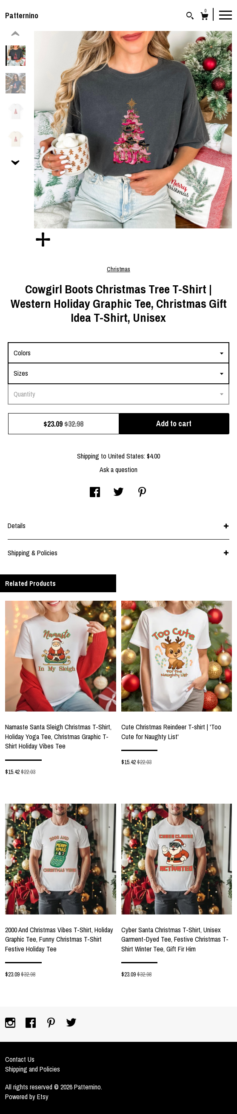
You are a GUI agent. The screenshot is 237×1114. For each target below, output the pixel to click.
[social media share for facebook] (95, 493)
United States (126, 456)
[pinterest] (52, 1023)
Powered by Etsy (27, 1096)
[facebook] (31, 1023)
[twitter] (71, 1023)
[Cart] (204, 17)
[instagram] (11, 1023)
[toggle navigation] (225, 14)
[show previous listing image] (15, 34)
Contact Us (19, 1059)
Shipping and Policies (32, 1069)
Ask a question (118, 469)
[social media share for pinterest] (142, 493)
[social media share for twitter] (118, 493)
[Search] (190, 17)
